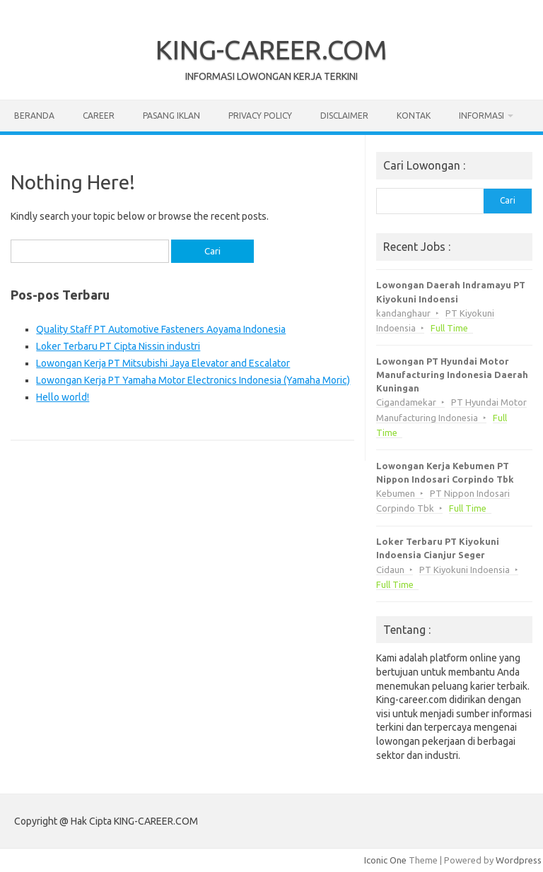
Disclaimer (344, 115)
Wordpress (519, 860)
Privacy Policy (260, 115)
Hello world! (62, 397)
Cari (507, 200)
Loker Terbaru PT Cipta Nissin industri (118, 346)
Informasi (481, 115)
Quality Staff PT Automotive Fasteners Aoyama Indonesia (161, 329)
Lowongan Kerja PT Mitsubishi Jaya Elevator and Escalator (163, 363)
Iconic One (385, 860)
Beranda (34, 115)
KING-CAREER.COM (271, 49)
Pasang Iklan (171, 115)
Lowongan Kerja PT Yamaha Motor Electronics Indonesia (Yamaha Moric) (193, 380)
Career (99, 115)
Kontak (414, 115)
